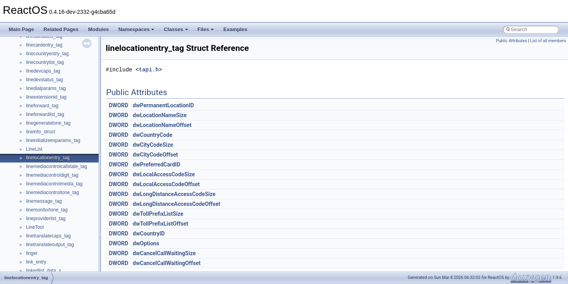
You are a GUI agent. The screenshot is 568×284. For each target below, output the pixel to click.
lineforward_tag (42, 105)
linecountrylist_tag (45, 62)
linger (31, 253)
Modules (98, 29)
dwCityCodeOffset (155, 154)
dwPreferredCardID (156, 164)
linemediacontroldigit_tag (52, 175)
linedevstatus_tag (44, 79)
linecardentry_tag (44, 45)
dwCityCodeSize (153, 145)
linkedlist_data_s (43, 270)
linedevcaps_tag (43, 71)
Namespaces (136, 29)
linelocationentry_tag (47, 158)
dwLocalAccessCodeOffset (166, 184)
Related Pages (60, 29)
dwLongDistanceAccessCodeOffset (176, 204)
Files (206, 29)
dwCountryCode (152, 135)
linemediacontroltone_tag (52, 192)
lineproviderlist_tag (45, 218)
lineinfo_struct (40, 132)
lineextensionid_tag (46, 97)
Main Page (21, 29)
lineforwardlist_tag (45, 114)
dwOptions (146, 243)
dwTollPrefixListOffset (161, 223)
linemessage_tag (44, 201)
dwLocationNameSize (160, 115)
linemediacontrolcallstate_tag (56, 166)
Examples (235, 29)
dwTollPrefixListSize (158, 214)
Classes (176, 29)
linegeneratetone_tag (48, 123)
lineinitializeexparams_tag (53, 140)
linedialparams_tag (46, 88)
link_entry (36, 262)
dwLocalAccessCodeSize (164, 174)
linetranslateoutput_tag (50, 244)
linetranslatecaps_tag (48, 236)
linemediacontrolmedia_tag (54, 184)
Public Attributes (511, 40)
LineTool (35, 227)
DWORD (118, 105)
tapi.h (149, 69)
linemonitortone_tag (46, 210)
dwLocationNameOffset (162, 125)
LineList (34, 149)
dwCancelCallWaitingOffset (167, 263)
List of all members (548, 40)
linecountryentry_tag (47, 53)
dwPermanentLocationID (163, 105)
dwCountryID (149, 233)
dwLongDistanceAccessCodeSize (174, 194)
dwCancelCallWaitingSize (164, 253)
